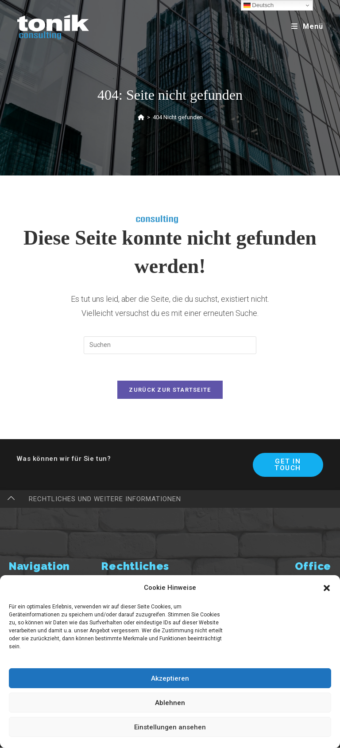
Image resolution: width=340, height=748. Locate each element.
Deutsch (258, 5)
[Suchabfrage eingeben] (170, 345)
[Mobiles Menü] (307, 26)
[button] (326, 588)
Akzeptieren (170, 678)
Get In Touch (287, 465)
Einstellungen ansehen (170, 727)
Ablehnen (170, 703)
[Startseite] (141, 117)
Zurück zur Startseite (170, 390)
